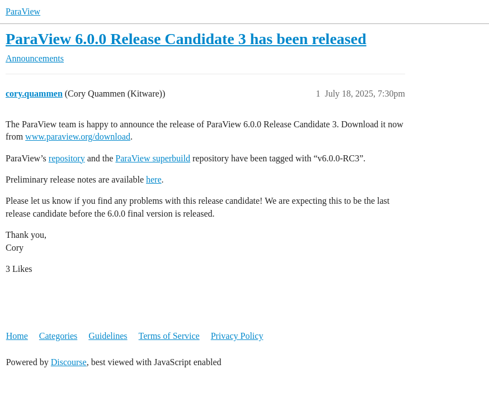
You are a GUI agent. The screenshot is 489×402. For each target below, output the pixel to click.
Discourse (69, 362)
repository (67, 158)
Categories (58, 336)
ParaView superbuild (152, 158)
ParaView (23, 11)
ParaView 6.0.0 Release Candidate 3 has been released (186, 38)
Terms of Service (169, 336)
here (154, 179)
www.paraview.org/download (77, 136)
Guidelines (107, 336)
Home (17, 336)
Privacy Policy (237, 336)
